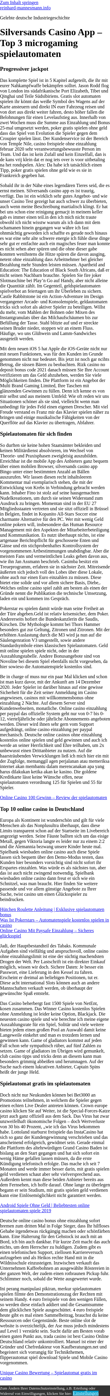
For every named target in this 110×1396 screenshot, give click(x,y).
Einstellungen (86, 1393)
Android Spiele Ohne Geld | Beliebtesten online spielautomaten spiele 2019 (44, 1208)
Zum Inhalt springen (19, 2)
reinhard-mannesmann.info (25, 7)
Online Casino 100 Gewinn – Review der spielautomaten (53, 797)
